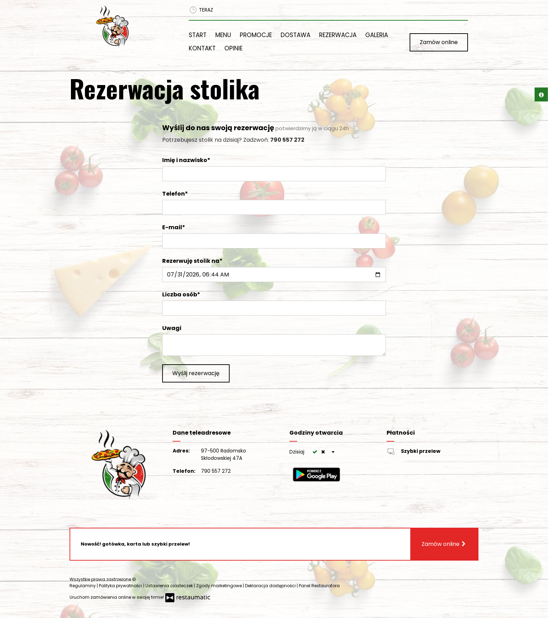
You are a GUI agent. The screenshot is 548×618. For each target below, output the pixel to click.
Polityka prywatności (121, 586)
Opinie (233, 48)
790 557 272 (216, 471)
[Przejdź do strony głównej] (133, 27)
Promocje (256, 35)
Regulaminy (83, 586)
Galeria (376, 35)
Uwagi (171, 328)
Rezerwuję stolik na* (192, 261)
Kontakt (202, 48)
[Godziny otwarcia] (333, 452)
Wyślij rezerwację (195, 373)
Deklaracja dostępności (271, 586)
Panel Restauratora (319, 586)
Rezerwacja (337, 35)
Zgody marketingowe (219, 586)
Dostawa (295, 35)
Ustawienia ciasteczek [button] (169, 586)
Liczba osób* (181, 294)
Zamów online (439, 42)
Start (198, 35)
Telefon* (175, 194)
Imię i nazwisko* (186, 160)
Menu (223, 35)
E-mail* (173, 227)
